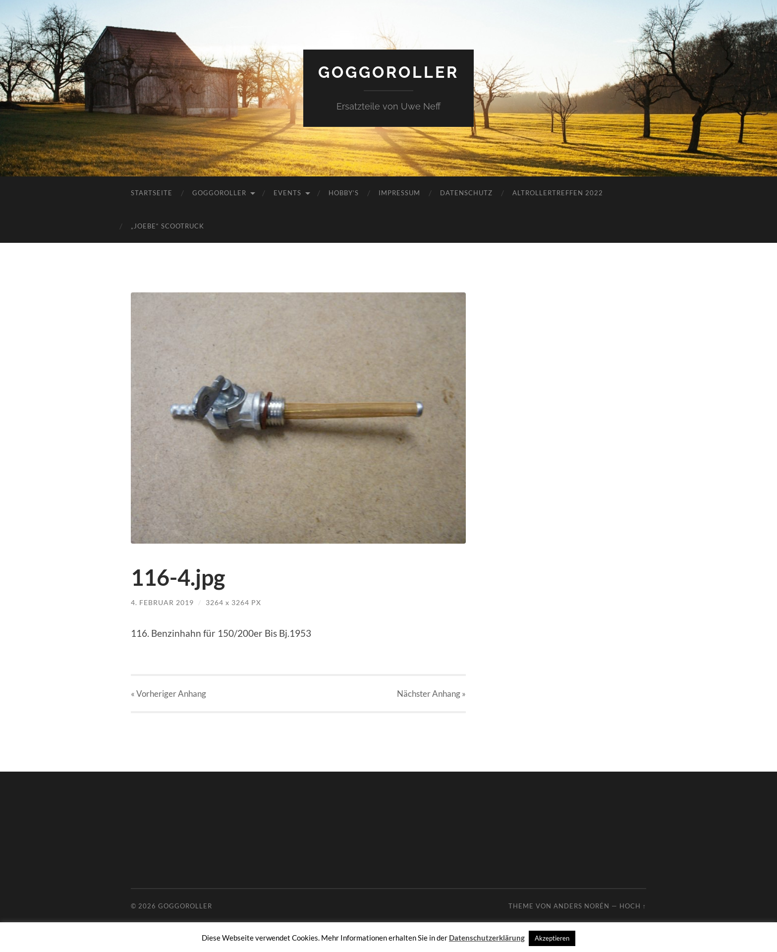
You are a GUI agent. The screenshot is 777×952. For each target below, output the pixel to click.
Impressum (399, 193)
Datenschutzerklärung (487, 937)
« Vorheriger (168, 693)
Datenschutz (466, 193)
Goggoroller (388, 72)
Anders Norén (582, 906)
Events (287, 193)
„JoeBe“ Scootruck (167, 226)
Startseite (151, 193)
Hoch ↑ (632, 906)
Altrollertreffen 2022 (557, 193)
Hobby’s (344, 193)
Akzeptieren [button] (552, 938)
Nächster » (431, 693)
